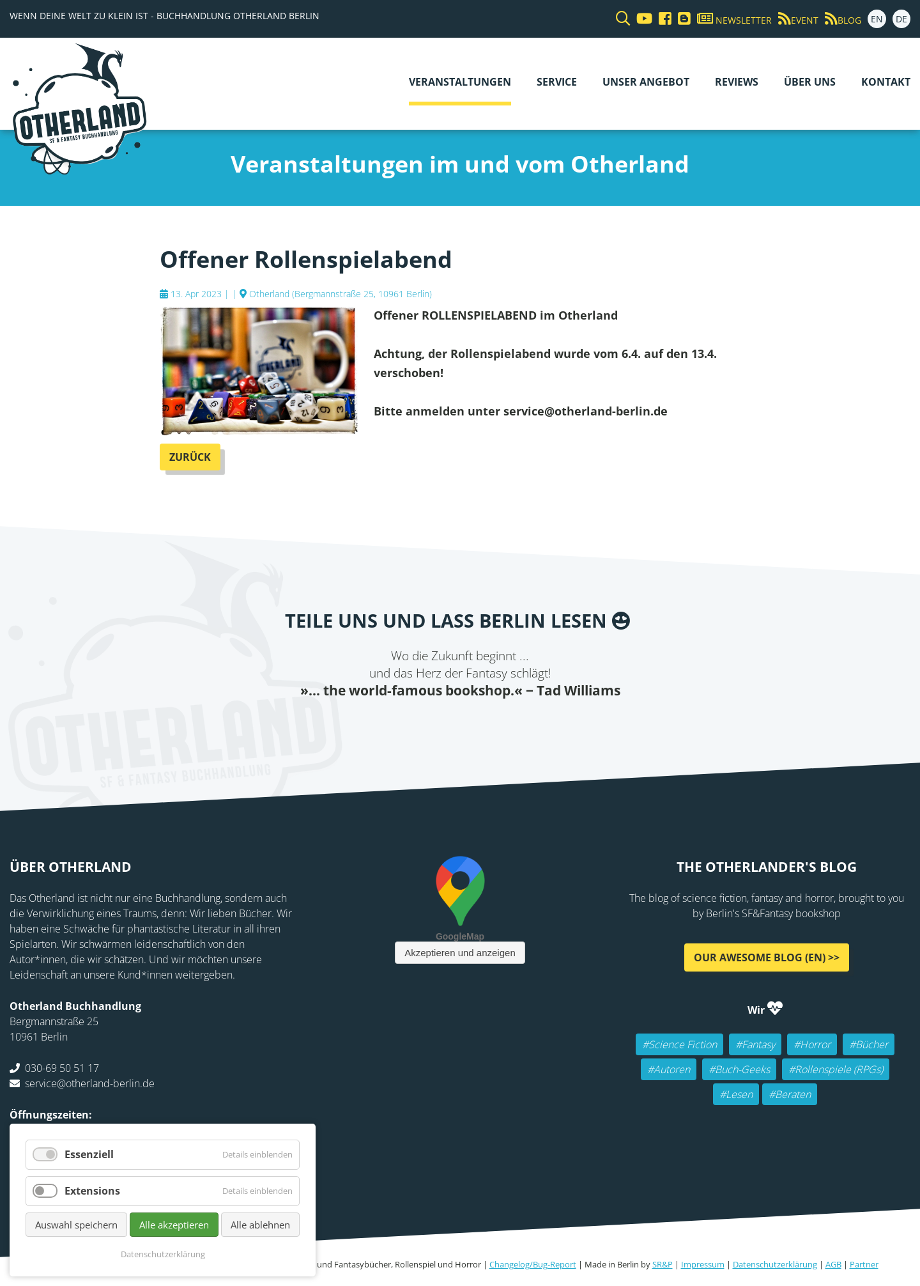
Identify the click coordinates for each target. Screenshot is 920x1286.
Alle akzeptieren (174, 1224)
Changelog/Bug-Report (532, 1264)
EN (877, 19)
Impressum (702, 1264)
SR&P (662, 1264)
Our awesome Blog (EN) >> (766, 957)
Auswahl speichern (76, 1224)
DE (901, 19)
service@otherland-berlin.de (90, 1083)
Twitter (421, 725)
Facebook (396, 725)
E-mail (447, 725)
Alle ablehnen (260, 1224)
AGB (833, 1264)
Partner (864, 1264)
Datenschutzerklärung (775, 1264)
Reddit (473, 725)
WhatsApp (498, 725)
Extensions (92, 1191)
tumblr (524, 725)
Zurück (190, 457)
